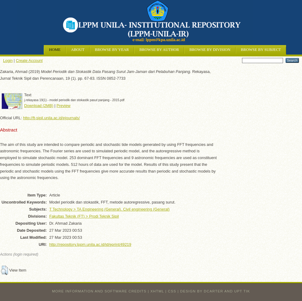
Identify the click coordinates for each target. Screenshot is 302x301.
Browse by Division (209, 50)
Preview (64, 105)
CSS (172, 291)
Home (55, 50)
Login (8, 60)
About (77, 50)
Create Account (29, 60)
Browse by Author (159, 50)
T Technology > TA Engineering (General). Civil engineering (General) (109, 209)
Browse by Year (112, 50)
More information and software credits (99, 291)
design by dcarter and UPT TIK (215, 291)
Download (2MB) (38, 105)
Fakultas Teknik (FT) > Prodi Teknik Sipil (84, 216)
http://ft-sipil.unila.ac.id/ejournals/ (51, 118)
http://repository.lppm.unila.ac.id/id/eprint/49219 (90, 244)
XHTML (157, 291)
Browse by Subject (261, 50)
